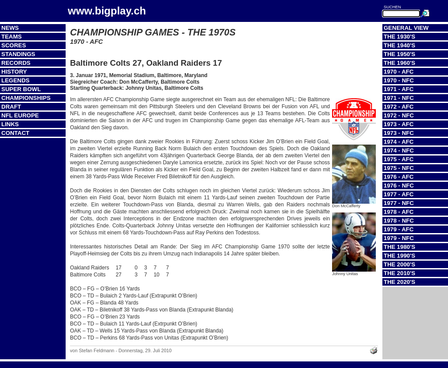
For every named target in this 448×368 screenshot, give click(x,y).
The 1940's (399, 45)
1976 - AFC (398, 176)
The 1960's (399, 63)
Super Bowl (21, 89)
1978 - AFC (398, 212)
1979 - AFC (398, 229)
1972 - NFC (399, 115)
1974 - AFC (398, 141)
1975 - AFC (398, 159)
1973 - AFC (398, 124)
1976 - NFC (399, 185)
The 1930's (399, 36)
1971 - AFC (398, 89)
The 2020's (399, 282)
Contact (15, 133)
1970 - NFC (399, 80)
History (14, 71)
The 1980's (399, 247)
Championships (26, 98)
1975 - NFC (399, 168)
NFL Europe (20, 115)
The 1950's (399, 54)
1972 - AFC (398, 106)
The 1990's (399, 255)
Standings (18, 54)
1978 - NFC (399, 220)
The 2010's (399, 273)
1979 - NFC (399, 238)
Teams (11, 36)
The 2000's (399, 264)
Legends (15, 80)
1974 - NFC (399, 150)
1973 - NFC (399, 133)
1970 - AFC (398, 71)
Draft (11, 106)
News (10, 28)
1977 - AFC (398, 194)
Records (16, 63)
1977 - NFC (399, 203)
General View (406, 28)
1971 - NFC (399, 98)
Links (10, 124)
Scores (13, 45)
